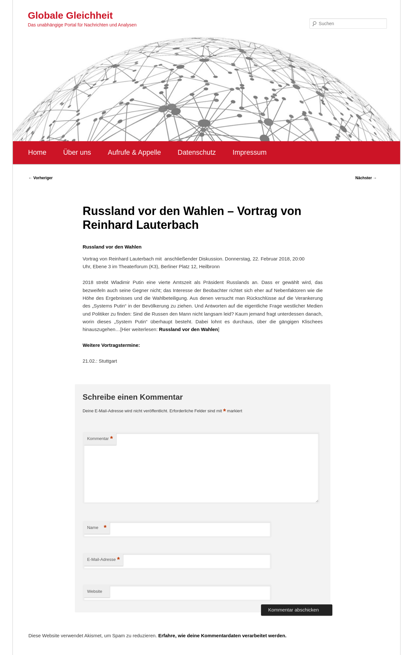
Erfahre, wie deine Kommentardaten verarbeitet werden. (222, 635)
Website (94, 591)
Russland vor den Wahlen (188, 329)
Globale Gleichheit (70, 15)
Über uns (77, 152)
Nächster (366, 178)
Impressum (250, 152)
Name (96, 528)
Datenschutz (196, 152)
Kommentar (100, 439)
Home (37, 152)
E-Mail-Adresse (103, 559)
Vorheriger (40, 178)
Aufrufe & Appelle (134, 152)
